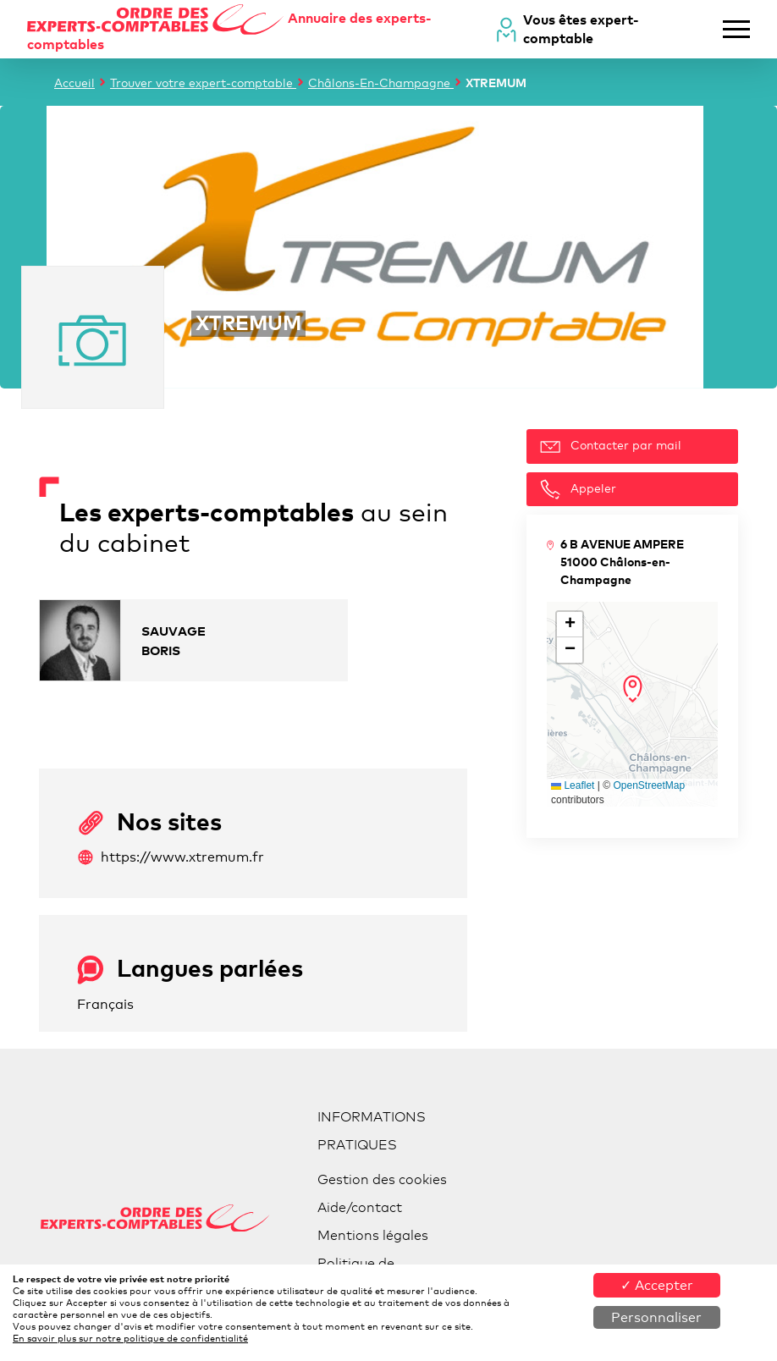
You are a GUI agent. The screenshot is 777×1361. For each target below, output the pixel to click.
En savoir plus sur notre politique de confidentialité (130, 1338)
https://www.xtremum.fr (170, 857)
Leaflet (572, 785)
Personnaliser (656, 1317)
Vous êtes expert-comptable (581, 29)
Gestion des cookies (382, 1179)
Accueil (74, 82)
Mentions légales (372, 1235)
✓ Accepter (656, 1285)
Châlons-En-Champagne (381, 82)
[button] (632, 689)
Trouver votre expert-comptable (203, 82)
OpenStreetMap (649, 785)
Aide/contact (359, 1207)
